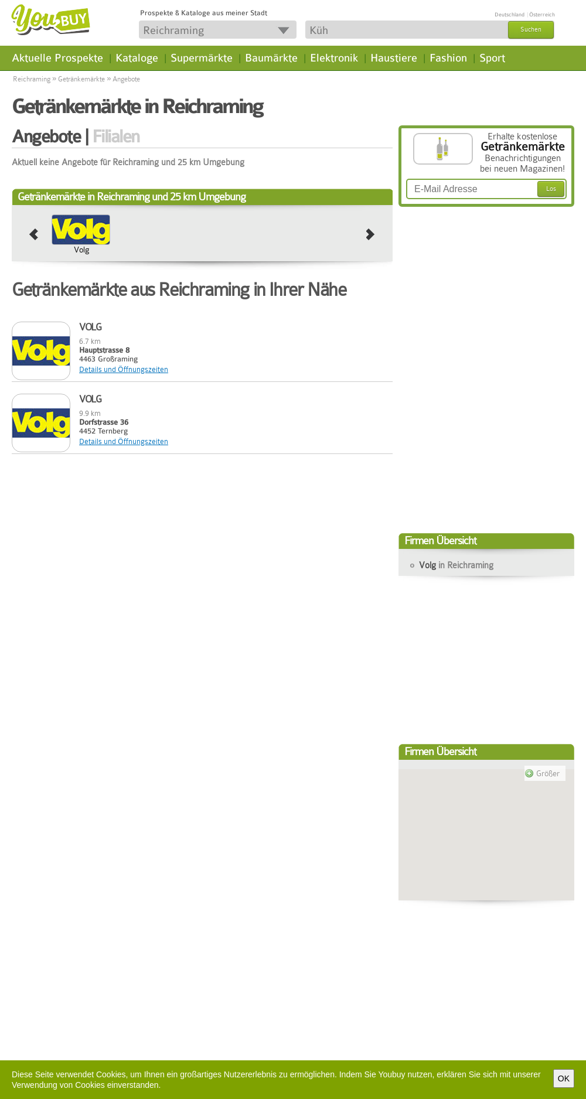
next (370, 234)
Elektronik (334, 58)
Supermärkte (202, 58)
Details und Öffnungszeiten (123, 369)
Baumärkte (271, 58)
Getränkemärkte (81, 79)
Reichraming (31, 79)
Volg (81, 249)
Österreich (542, 15)
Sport (492, 58)
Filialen (115, 136)
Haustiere (393, 58)
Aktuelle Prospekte (57, 58)
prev (33, 234)
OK (564, 1078)
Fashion (448, 58)
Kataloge (136, 58)
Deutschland (509, 15)
